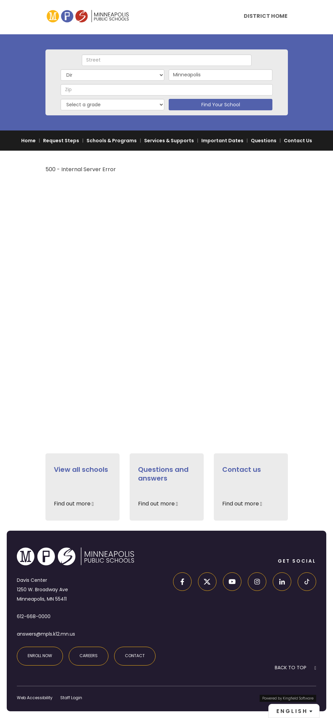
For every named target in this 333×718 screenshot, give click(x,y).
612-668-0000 (34, 616)
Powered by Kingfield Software (287, 698)
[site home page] (87, 16)
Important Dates (222, 140)
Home (28, 140)
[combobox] (294, 711)
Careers (88, 655)
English (292, 711)
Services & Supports (169, 140)
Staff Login (71, 698)
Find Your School (220, 104)
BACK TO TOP (290, 667)
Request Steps (61, 140)
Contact (135, 655)
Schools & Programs (112, 140)
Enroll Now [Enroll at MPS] (40, 655)
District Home (266, 16)
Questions (263, 140)
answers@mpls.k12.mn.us (46, 634)
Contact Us (298, 140)
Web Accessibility (35, 698)
